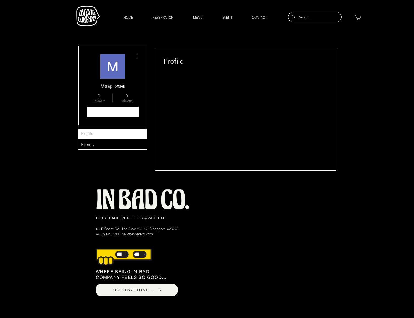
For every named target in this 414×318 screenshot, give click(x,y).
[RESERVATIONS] (137, 290)
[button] (358, 17)
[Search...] (314, 17)
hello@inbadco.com (137, 234)
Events (87, 145)
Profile (87, 134)
